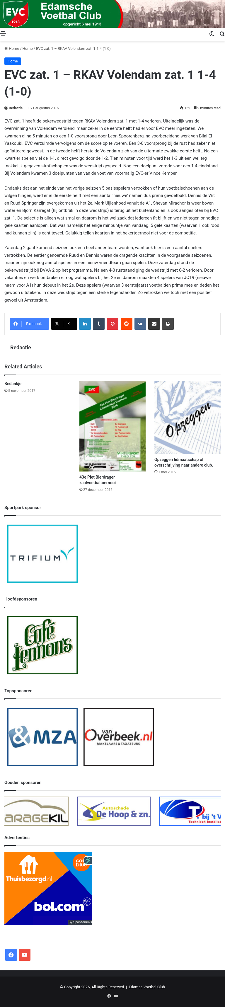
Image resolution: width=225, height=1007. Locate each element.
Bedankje (12, 383)
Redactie (16, 108)
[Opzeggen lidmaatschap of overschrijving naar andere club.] (187, 417)
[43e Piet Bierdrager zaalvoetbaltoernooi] (112, 426)
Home (11, 48)
